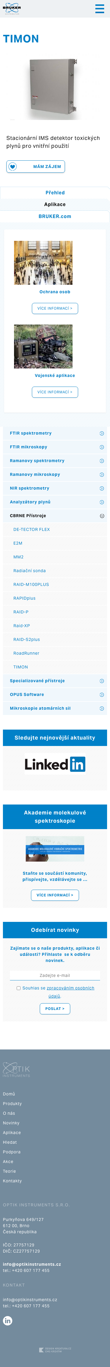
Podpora (12, 1152)
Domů (9, 1094)
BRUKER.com (55, 216)
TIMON (20, 667)
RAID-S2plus (26, 639)
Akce (8, 1161)
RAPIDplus (24, 598)
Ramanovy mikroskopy (35, 474)
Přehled (55, 193)
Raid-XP (21, 625)
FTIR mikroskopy (28, 447)
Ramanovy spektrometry (37, 460)
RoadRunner (26, 653)
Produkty (12, 1103)
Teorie (9, 1171)
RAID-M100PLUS (31, 584)
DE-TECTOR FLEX (31, 529)
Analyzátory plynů (30, 502)
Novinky (11, 1123)
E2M (18, 543)
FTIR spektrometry (31, 433)
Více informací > (55, 308)
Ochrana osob (55, 291)
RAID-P (21, 612)
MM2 (18, 557)
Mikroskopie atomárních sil (40, 708)
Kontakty (12, 1181)
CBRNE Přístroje (28, 515)
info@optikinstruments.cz (32, 1264)
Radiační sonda (29, 570)
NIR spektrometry (29, 488)
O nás (9, 1113)
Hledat (10, 1142)
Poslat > (55, 1008)
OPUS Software (27, 694)
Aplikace (12, 1132)
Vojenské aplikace (55, 375)
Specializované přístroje (37, 680)
